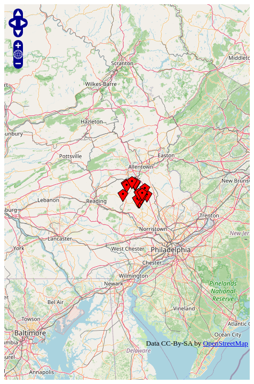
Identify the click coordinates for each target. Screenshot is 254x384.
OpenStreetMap (225, 343)
